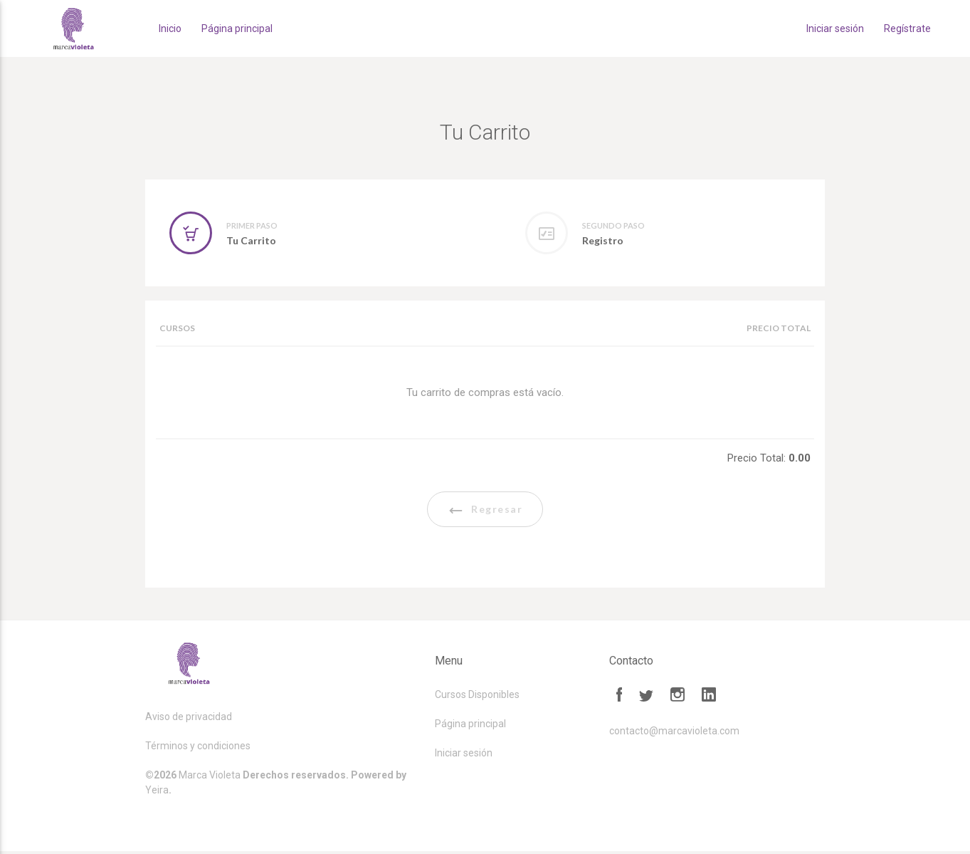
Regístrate (907, 28)
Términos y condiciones (198, 748)
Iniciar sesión (835, 28)
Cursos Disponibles (477, 697)
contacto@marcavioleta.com (674, 733)
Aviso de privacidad (188, 719)
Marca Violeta (210, 777)
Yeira (157, 792)
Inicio (170, 28)
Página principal (237, 28)
